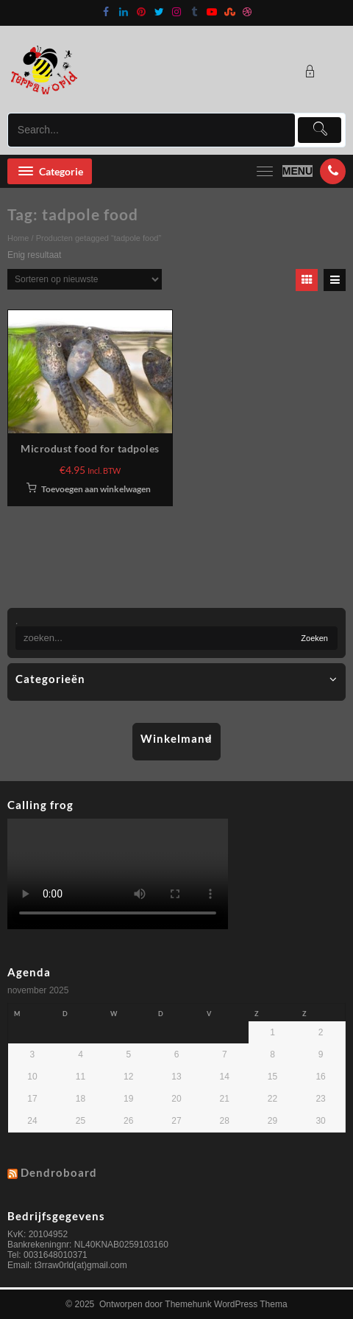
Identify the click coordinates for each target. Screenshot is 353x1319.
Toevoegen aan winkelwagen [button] (96, 488)
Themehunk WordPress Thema (226, 1304)
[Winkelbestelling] (84, 279)
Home (18, 238)
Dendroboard (59, 1172)
